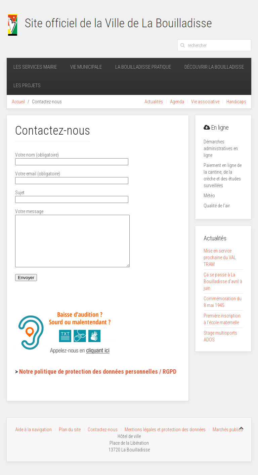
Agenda (177, 101)
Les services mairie (35, 67)
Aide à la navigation (33, 429)
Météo (209, 195)
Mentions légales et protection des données (165, 429)
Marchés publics (228, 429)
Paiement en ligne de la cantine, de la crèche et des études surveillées (223, 175)
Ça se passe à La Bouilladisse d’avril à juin (223, 281)
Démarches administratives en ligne (221, 148)
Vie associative (205, 101)
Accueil (18, 101)
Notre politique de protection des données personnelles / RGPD (97, 381)
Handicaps (236, 101)
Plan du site (70, 429)
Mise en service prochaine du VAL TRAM (220, 257)
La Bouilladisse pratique (143, 67)
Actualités (153, 101)
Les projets (27, 85)
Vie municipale (86, 67)
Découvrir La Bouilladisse (214, 67)
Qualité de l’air (217, 205)
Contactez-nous (103, 429)
